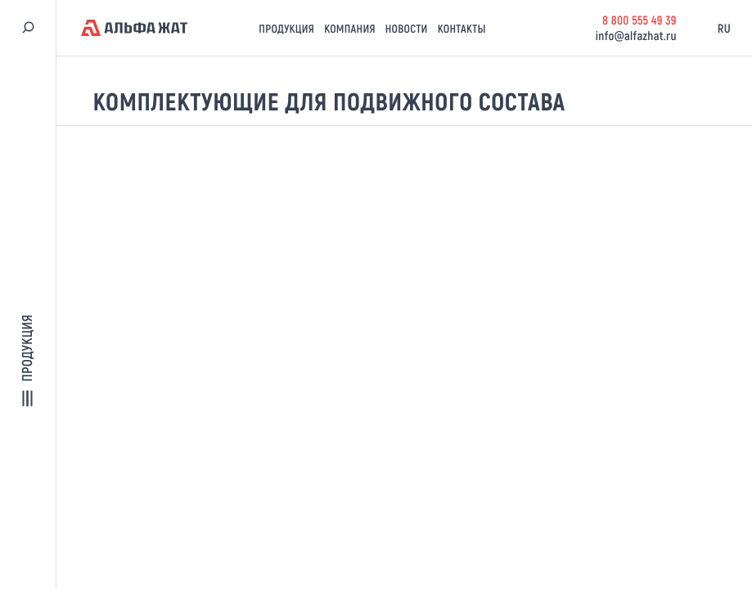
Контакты (462, 28)
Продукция (286, 28)
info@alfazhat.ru (636, 35)
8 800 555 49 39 (639, 19)
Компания (350, 28)
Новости (406, 28)
